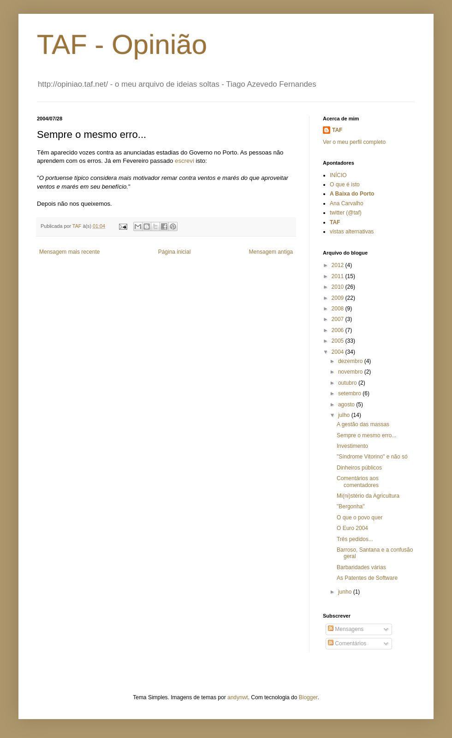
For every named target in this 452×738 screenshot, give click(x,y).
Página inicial (174, 252)
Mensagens (345, 629)
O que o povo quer (359, 517)
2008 (338, 308)
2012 (338, 265)
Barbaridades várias (361, 567)
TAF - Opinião (122, 44)
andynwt (237, 697)
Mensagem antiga (271, 252)
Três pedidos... (355, 539)
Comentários (347, 643)
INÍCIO (338, 175)
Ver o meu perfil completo (354, 142)
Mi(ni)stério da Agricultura (368, 496)
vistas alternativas (352, 231)
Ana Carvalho (346, 203)
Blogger (308, 697)
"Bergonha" (351, 506)
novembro (351, 372)
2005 (338, 341)
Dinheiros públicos (359, 467)
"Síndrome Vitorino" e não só (372, 456)
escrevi (184, 160)
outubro (348, 383)
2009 (338, 298)
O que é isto (345, 184)
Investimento (352, 446)
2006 (338, 330)
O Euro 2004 (352, 528)
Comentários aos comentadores (358, 481)
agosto (347, 404)
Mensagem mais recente (69, 252)
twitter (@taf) (346, 212)
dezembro (351, 361)
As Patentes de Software (367, 578)
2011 (338, 276)
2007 (338, 319)
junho (345, 592)
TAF (337, 130)
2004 (338, 352)
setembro (350, 393)
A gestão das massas (363, 424)
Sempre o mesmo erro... (366, 435)
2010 (338, 287)
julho (344, 415)
